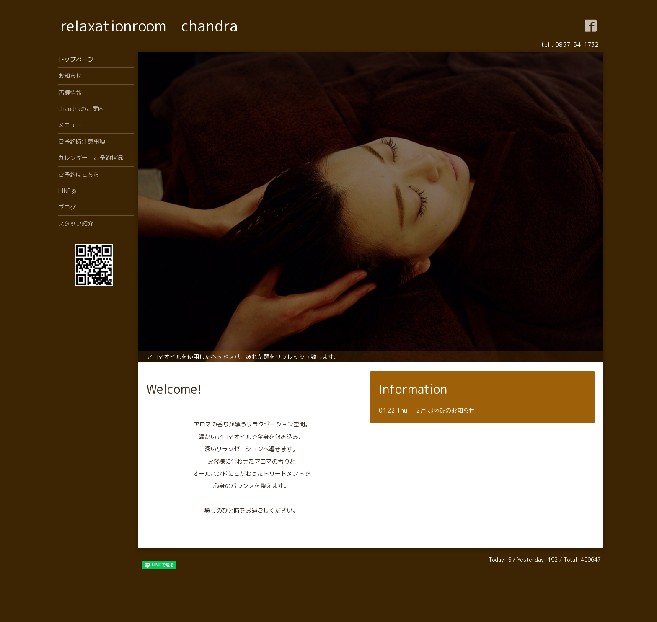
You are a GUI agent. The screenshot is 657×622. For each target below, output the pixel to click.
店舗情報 (70, 92)
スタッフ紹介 (75, 223)
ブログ (67, 207)
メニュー (70, 125)
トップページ (75, 59)
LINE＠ (67, 191)
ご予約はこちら (78, 174)
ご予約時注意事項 (81, 141)
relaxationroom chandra (149, 25)
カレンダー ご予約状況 (90, 158)
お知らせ (70, 76)
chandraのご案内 (81, 109)
